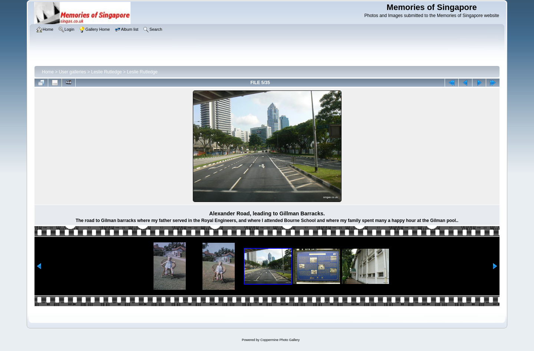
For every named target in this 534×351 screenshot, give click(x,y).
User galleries (72, 71)
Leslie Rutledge (106, 71)
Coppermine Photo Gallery (280, 340)
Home (48, 71)
